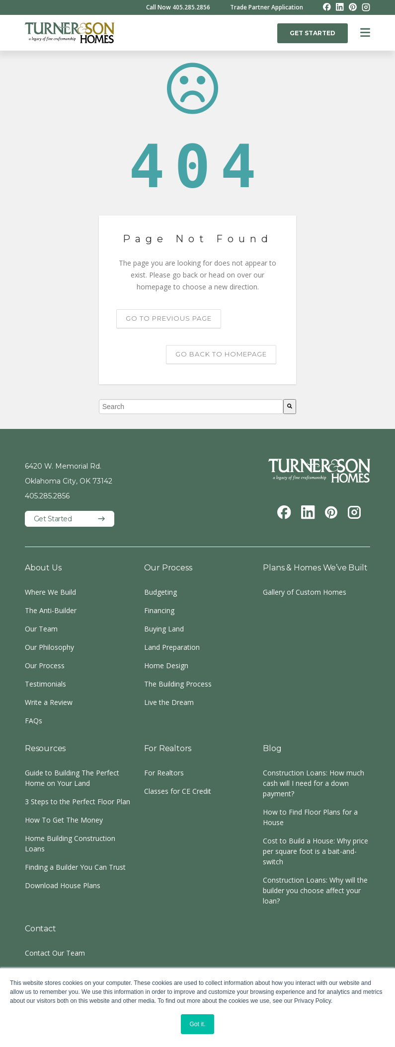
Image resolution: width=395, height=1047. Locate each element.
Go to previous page (169, 318)
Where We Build (50, 592)
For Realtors (168, 748)
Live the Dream (169, 702)
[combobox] (191, 406)
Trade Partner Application (266, 7)
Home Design (166, 665)
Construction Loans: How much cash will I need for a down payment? (313, 783)
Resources (45, 748)
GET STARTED (312, 33)
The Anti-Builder (51, 610)
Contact (40, 928)
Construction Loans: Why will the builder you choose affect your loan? (315, 890)
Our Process (45, 665)
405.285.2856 (47, 495)
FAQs (33, 720)
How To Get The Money (64, 820)
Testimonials (45, 684)
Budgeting (160, 592)
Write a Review (49, 702)
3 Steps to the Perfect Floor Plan (77, 801)
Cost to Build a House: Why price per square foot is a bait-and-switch (315, 851)
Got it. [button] (197, 1024)
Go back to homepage (221, 354)
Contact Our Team (55, 953)
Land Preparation (172, 647)
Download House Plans (62, 885)
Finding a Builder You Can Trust (75, 867)
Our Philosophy (49, 647)
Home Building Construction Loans (70, 843)
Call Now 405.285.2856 (178, 7)
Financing (159, 610)
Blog (272, 748)
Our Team (41, 628)
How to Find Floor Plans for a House (310, 817)
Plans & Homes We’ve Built (315, 567)
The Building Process (178, 684)
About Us (43, 567)
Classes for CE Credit (177, 791)
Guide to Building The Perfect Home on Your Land (72, 778)
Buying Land (164, 628)
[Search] (289, 406)
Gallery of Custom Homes (304, 592)
